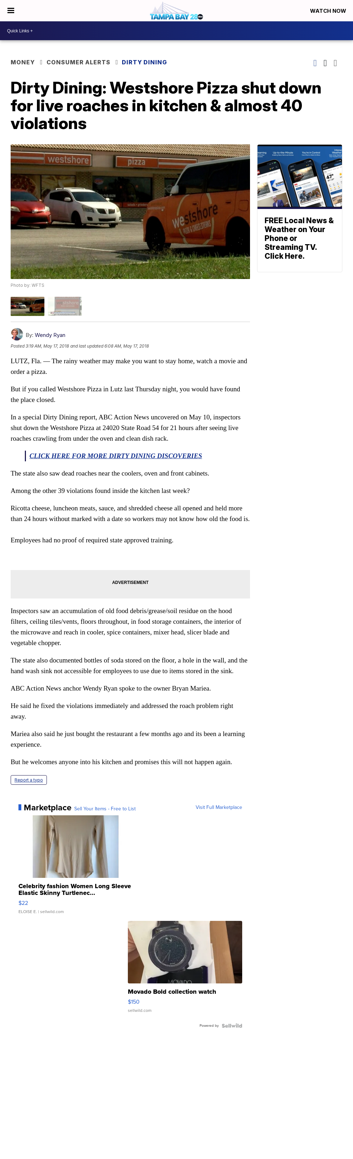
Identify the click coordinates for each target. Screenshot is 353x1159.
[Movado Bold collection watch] (185, 970)
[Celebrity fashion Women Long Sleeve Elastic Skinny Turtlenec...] (75, 868)
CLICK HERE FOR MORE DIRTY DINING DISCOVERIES (115, 456)
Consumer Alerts (78, 62)
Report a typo (29, 780)
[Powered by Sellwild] (232, 1025)
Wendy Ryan (50, 335)
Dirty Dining (144, 62)
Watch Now (329, 10)
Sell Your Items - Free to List (105, 808)
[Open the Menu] (10, 10)
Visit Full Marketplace (219, 807)
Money (23, 62)
